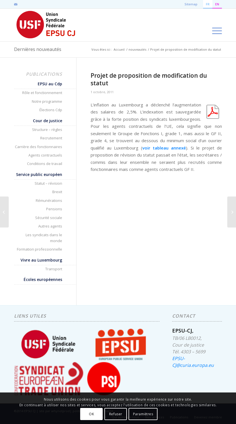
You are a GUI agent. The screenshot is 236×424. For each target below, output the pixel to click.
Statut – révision (48, 183)
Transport (53, 268)
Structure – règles (47, 129)
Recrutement (51, 137)
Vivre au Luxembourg (41, 260)
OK (91, 414)
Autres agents (50, 226)
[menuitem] (215, 25)
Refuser (115, 414)
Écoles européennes (43, 279)
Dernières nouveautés (37, 49)
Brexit (57, 191)
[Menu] (215, 25)
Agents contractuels (45, 155)
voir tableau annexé (164, 148)
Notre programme (47, 101)
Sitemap (191, 4)
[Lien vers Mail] (16, 4)
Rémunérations (49, 200)
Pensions (54, 208)
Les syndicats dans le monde (44, 237)
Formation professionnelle (39, 249)
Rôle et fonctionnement (42, 92)
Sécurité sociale (48, 217)
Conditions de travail (44, 163)
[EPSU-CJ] (46, 25)
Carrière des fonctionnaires (38, 146)
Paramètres (143, 414)
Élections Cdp (50, 109)
